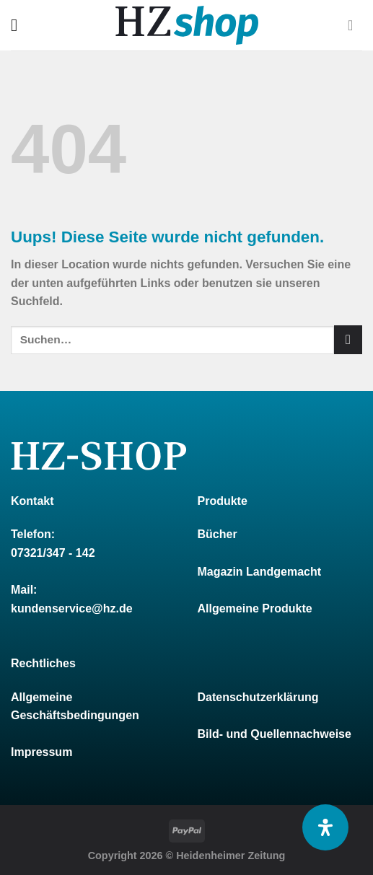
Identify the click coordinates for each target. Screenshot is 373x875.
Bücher (217, 534)
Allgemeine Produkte (255, 608)
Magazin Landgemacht (260, 572)
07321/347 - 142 (53, 553)
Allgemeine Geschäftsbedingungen (75, 706)
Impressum (41, 752)
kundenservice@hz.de (72, 608)
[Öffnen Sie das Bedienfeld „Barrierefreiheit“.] (325, 827)
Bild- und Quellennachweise (274, 734)
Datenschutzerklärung (258, 697)
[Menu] (19, 25)
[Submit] (348, 339)
